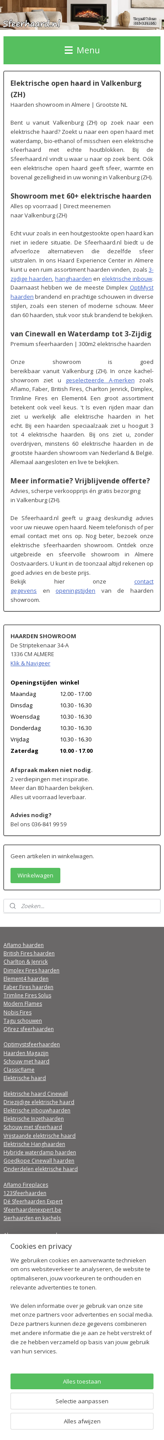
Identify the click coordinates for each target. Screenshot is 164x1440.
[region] (82, 1309)
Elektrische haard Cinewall (35, 1093)
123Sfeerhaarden (24, 1193)
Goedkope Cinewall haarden (38, 1160)
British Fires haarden (29, 953)
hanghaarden (73, 279)
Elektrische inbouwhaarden (36, 1110)
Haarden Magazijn (26, 1053)
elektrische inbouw (127, 279)
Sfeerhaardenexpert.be (32, 1209)
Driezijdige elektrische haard (38, 1102)
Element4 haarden (26, 978)
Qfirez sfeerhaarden (28, 1029)
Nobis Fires (17, 1012)
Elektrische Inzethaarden (33, 1118)
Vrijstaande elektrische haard (39, 1135)
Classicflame (19, 1069)
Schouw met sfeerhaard (32, 1127)
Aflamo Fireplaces (25, 1184)
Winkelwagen (35, 875)
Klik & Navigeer (30, 663)
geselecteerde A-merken (100, 380)
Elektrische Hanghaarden (34, 1144)
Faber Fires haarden (28, 987)
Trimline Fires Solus (27, 995)
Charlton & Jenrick (25, 961)
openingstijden (75, 590)
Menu (82, 50)
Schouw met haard (26, 1061)
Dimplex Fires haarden (31, 970)
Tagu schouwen (22, 1020)
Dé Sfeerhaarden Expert (33, 1201)
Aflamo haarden (23, 945)
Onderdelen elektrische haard (40, 1169)
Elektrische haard (24, 1078)
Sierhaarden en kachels (32, 1218)
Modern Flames (22, 1003)
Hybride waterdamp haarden (39, 1152)
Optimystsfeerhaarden (31, 1044)
